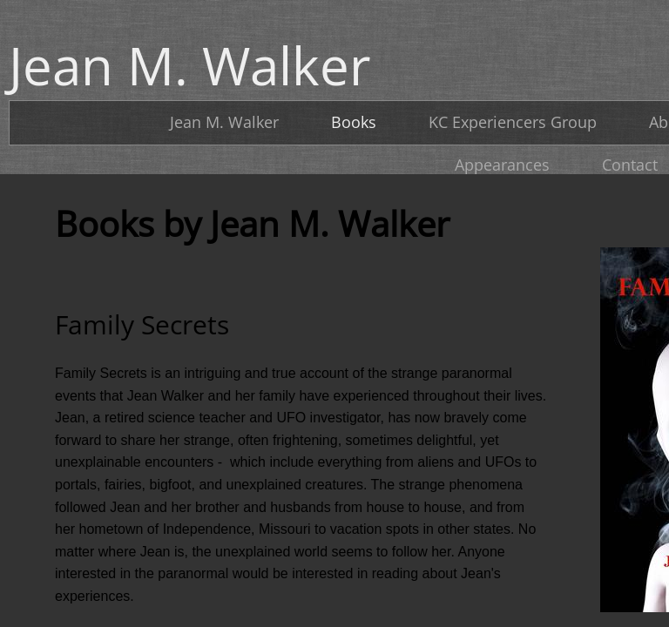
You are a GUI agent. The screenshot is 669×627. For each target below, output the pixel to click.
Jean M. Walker (224, 121)
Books (353, 121)
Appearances (502, 164)
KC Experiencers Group (513, 121)
